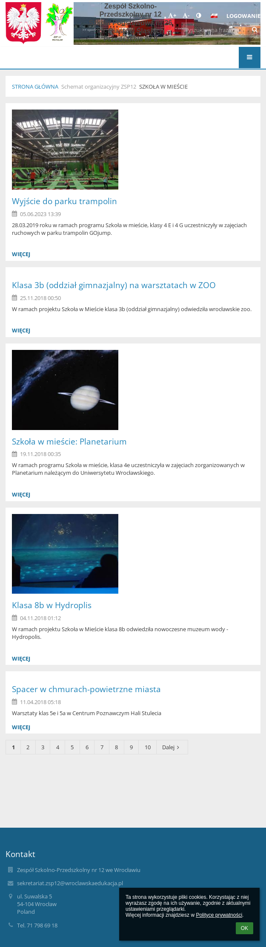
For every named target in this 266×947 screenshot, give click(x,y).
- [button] (186, 15)
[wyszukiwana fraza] (220, 30)
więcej (21, 254)
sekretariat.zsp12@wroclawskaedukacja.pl (70, 883)
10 (148, 747)
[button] (214, 16)
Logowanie (243, 16)
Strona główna (35, 86)
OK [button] (244, 928)
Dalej (172, 747)
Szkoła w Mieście (163, 86)
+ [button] (172, 15)
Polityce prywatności (219, 915)
